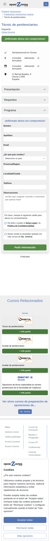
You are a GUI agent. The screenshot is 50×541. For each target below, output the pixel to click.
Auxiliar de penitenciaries (13, 346)
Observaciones (10, 193)
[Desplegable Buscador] (46, 4)
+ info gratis (25, 332)
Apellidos (7, 135)
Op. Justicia (25, 412)
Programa (10, 110)
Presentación (12, 89)
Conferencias (34, 447)
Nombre (7, 126)
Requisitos (10, 99)
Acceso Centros (12, 446)
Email (6, 145)
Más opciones (25, 536)
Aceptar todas (25, 520)
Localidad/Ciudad (11, 174)
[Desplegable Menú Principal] (4, 4)
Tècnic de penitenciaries (13, 326)
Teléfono (7, 183)
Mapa (7, 427)
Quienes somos (12, 432)
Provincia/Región (11, 164)
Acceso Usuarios (12, 442)
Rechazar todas (25, 528)
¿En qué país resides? (14, 155)
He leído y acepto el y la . (23, 224)
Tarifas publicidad (12, 437)
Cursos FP (33, 442)
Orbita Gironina (8, 32)
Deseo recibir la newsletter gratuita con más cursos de (24, 235)
